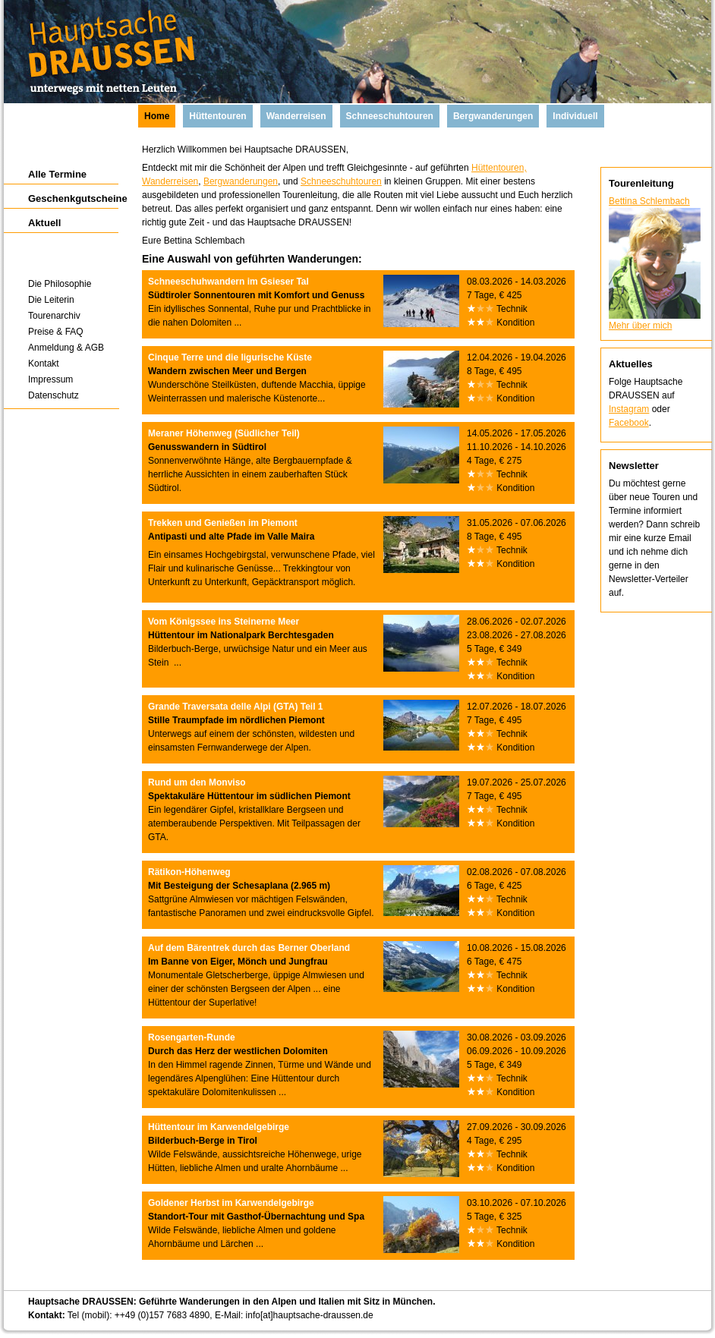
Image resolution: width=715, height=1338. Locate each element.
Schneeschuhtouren (341, 181)
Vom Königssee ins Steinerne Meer (223, 621)
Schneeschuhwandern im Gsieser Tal (228, 281)
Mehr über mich (640, 325)
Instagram (629, 409)
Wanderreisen (170, 181)
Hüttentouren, (499, 167)
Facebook (629, 422)
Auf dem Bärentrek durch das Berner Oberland (249, 948)
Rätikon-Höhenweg (189, 872)
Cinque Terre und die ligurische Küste (230, 357)
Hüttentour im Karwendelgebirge (218, 1127)
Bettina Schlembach (649, 201)
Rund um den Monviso (197, 782)
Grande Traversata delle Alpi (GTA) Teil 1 (235, 706)
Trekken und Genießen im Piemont (223, 523)
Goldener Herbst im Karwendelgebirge (231, 1203)
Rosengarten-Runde (191, 1037)
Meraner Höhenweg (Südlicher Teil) (224, 433)
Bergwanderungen (240, 181)
